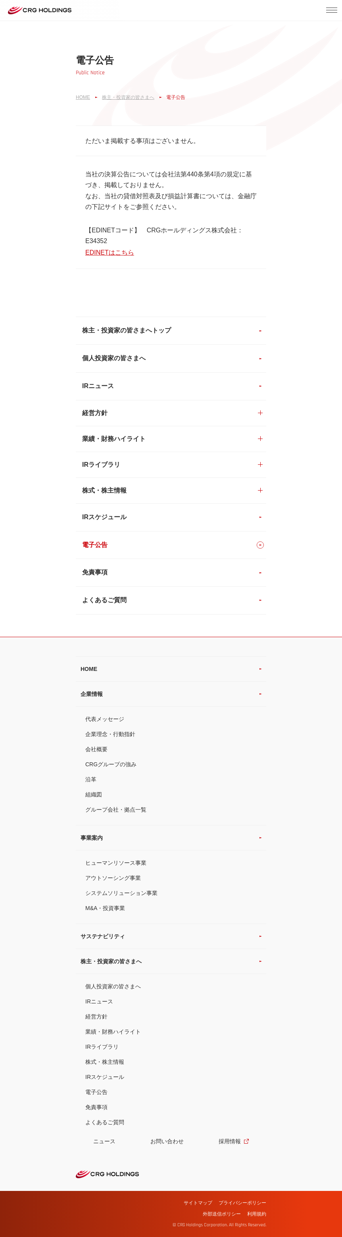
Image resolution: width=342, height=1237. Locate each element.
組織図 (93, 794)
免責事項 (96, 1107)
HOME (83, 97)
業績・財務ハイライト (113, 1031)
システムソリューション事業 (121, 893)
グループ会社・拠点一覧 (115, 809)
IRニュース (99, 1001)
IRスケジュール (104, 1077)
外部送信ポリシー (222, 1214)
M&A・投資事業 (105, 908)
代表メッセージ (104, 719)
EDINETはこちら (109, 252)
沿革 (90, 779)
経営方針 (96, 1016)
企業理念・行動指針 (110, 734)
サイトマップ (198, 1203)
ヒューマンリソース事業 (115, 863)
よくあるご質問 (104, 1122)
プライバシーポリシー (242, 1203)
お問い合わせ (167, 1141)
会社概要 (96, 749)
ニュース (104, 1141)
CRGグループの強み (110, 764)
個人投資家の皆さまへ (113, 986)
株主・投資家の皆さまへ (128, 97)
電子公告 (96, 1092)
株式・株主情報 (104, 1062)
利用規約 (256, 1214)
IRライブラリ (102, 1047)
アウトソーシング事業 (113, 878)
